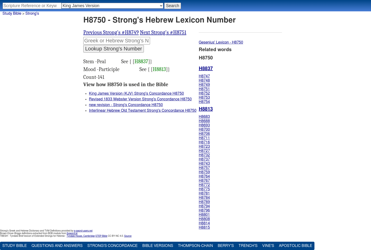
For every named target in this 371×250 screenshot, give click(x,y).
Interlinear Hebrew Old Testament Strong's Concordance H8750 (142, 110)
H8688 (204, 121)
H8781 (204, 193)
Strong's (32, 13)
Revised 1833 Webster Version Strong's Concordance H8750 (140, 99)
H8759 (204, 172)
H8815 (204, 227)
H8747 (204, 76)
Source (128, 236)
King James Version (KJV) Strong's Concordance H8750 (136, 93)
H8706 (204, 134)
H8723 (204, 146)
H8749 (204, 85)
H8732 (204, 155)
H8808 (204, 219)
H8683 (204, 117)
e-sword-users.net (83, 231)
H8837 (141, 61)
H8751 (204, 89)
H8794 (204, 206)
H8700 (204, 129)
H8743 (204, 163)
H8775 (204, 189)
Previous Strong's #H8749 (111, 32)
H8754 (204, 102)
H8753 (204, 97)
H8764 (204, 176)
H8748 (204, 80)
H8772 (204, 185)
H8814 (204, 223)
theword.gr (72, 233)
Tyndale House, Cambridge (80, 236)
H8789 (204, 202)
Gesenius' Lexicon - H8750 (221, 42)
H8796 (204, 210)
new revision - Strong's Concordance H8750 (126, 105)
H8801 (204, 215)
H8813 (159, 69)
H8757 (204, 168)
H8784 (204, 198)
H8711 (204, 138)
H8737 (204, 159)
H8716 (204, 142)
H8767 (204, 181)
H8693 (204, 125)
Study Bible (12, 13)
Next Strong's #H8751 (163, 32)
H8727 (204, 151)
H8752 (204, 93)
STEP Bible (101, 236)
